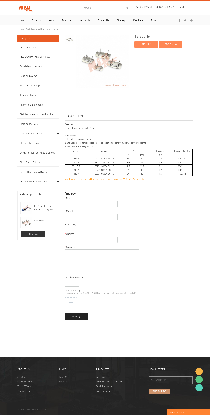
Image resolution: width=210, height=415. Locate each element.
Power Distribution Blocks (34, 172)
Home (21, 29)
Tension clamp (28, 95)
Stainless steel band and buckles (43, 29)
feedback (138, 20)
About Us (22, 377)
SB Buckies (39, 220)
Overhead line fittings (31, 133)
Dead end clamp (28, 76)
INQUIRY (146, 44)
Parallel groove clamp (31, 66)
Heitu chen (199, 387)
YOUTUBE (63, 381)
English (181, 7)
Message (70, 247)
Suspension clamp (30, 85)
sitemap (121, 20)
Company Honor (25, 381)
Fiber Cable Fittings (30, 162)
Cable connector (28, 47)
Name (68, 198)
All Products (33, 234)
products (36, 20)
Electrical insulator (30, 143)
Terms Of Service (25, 386)
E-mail (69, 211)
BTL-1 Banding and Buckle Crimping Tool (43, 208)
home (21, 20)
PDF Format (171, 44)
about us (85, 20)
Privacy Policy (24, 391)
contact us (103, 20)
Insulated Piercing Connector (35, 57)
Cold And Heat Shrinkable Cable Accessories (44, 153)
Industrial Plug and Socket (34, 181)
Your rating (70, 224)
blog (153, 20)
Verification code (74, 277)
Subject (69, 234)
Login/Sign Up (166, 7)
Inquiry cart (145, 7)
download (67, 20)
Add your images (101, 292)
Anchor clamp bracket (31, 105)
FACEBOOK (64, 377)
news (51, 20)
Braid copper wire (29, 124)
